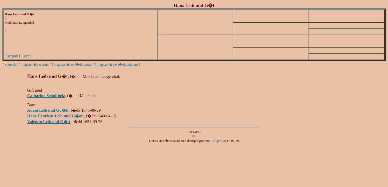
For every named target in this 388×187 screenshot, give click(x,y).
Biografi (12, 56)
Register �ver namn (35, 64)
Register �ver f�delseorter (73, 64)
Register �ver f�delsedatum (117, 64)
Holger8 (216, 141)
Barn (26, 56)
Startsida (11, 64)
